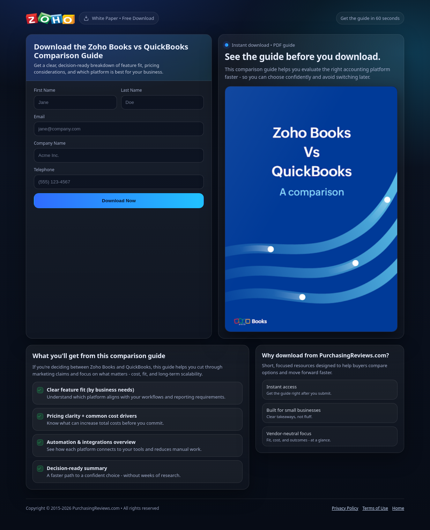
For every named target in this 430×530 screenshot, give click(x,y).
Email (39, 117)
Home (398, 508)
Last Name (131, 90)
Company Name (50, 143)
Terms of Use (375, 508)
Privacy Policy (345, 508)
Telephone (44, 170)
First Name (44, 90)
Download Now (119, 200)
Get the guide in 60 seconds (370, 18)
